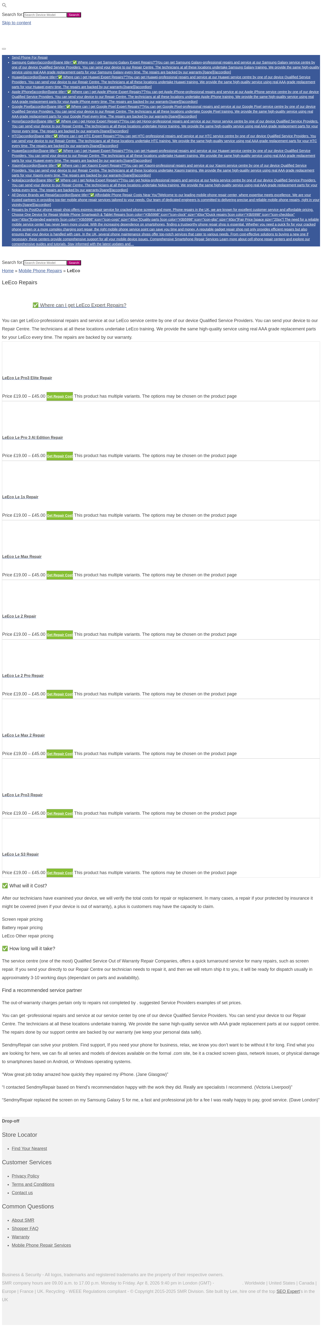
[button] (4, 6)
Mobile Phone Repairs (40, 270)
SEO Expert (288, 1291)
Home (8, 270)
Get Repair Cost (60, 396)
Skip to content (16, 22)
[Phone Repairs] (26, 39)
